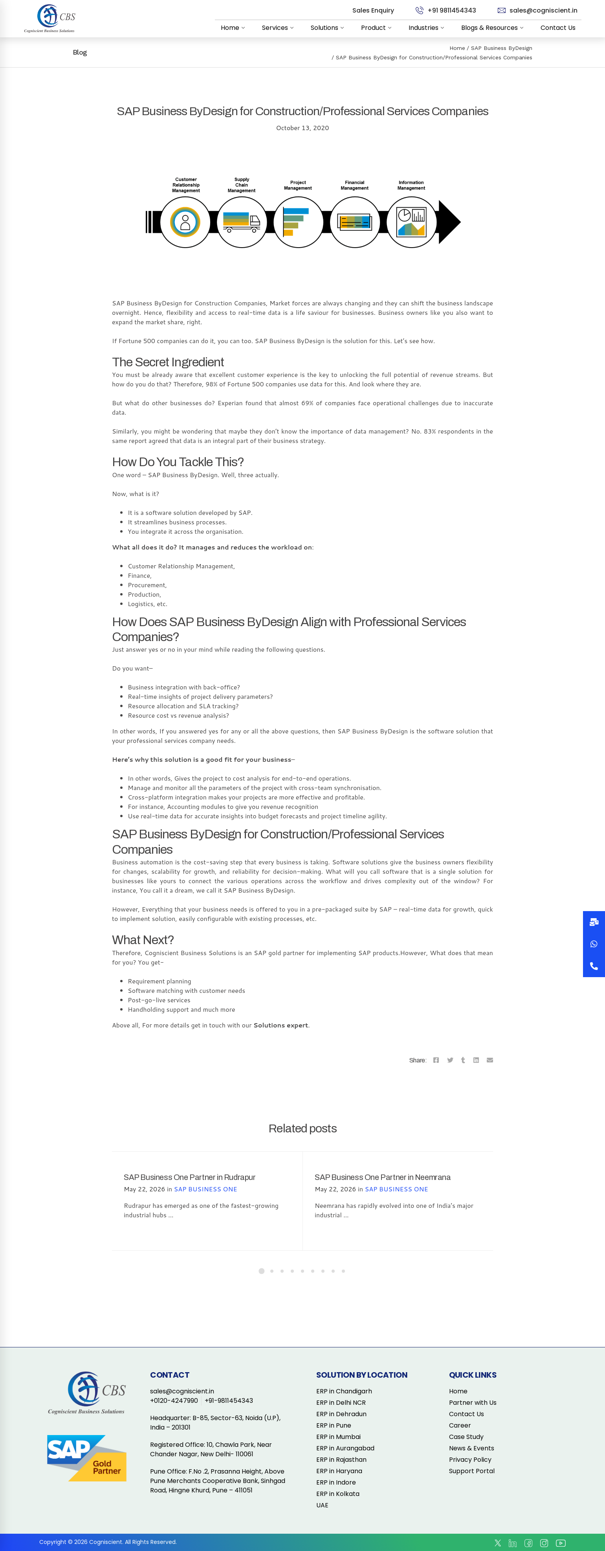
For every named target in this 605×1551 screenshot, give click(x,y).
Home (234, 27)
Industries (428, 27)
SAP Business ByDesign (501, 48)
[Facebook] (436, 1060)
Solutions (329, 27)
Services (279, 27)
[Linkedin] (476, 1060)
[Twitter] (450, 1060)
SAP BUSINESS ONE (205, 1188)
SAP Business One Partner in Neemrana (383, 1177)
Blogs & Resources (493, 27)
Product (377, 27)
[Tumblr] (463, 1060)
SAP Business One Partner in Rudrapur (190, 1177)
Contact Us (558, 27)
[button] (594, 966)
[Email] (490, 1060)
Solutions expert (280, 1024)
